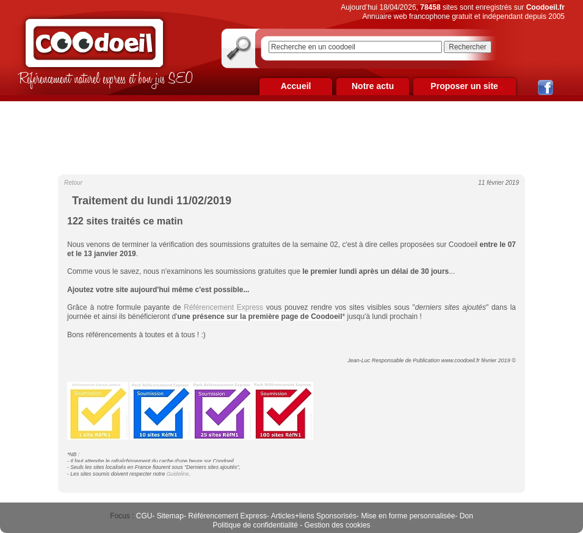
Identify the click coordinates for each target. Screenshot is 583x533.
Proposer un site (464, 86)
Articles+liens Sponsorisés (314, 516)
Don (466, 516)
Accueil (296, 86)
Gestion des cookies (338, 525)
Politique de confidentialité (254, 525)
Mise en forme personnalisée (408, 516)
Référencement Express (227, 516)
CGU (144, 516)
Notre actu (373, 86)
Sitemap (170, 516)
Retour (73, 182)
